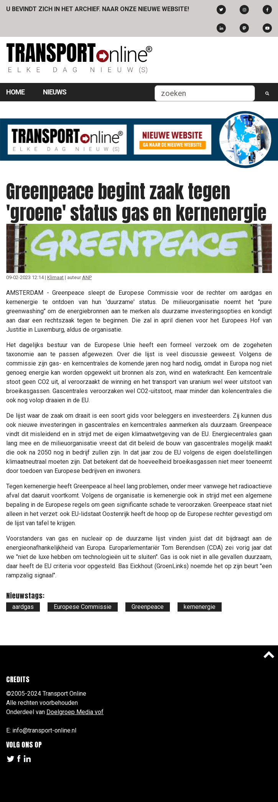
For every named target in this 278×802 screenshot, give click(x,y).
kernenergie (199, 606)
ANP (87, 277)
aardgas (23, 606)
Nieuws (54, 92)
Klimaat (55, 277)
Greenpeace (148, 606)
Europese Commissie (83, 606)
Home (15, 92)
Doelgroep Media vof (75, 712)
